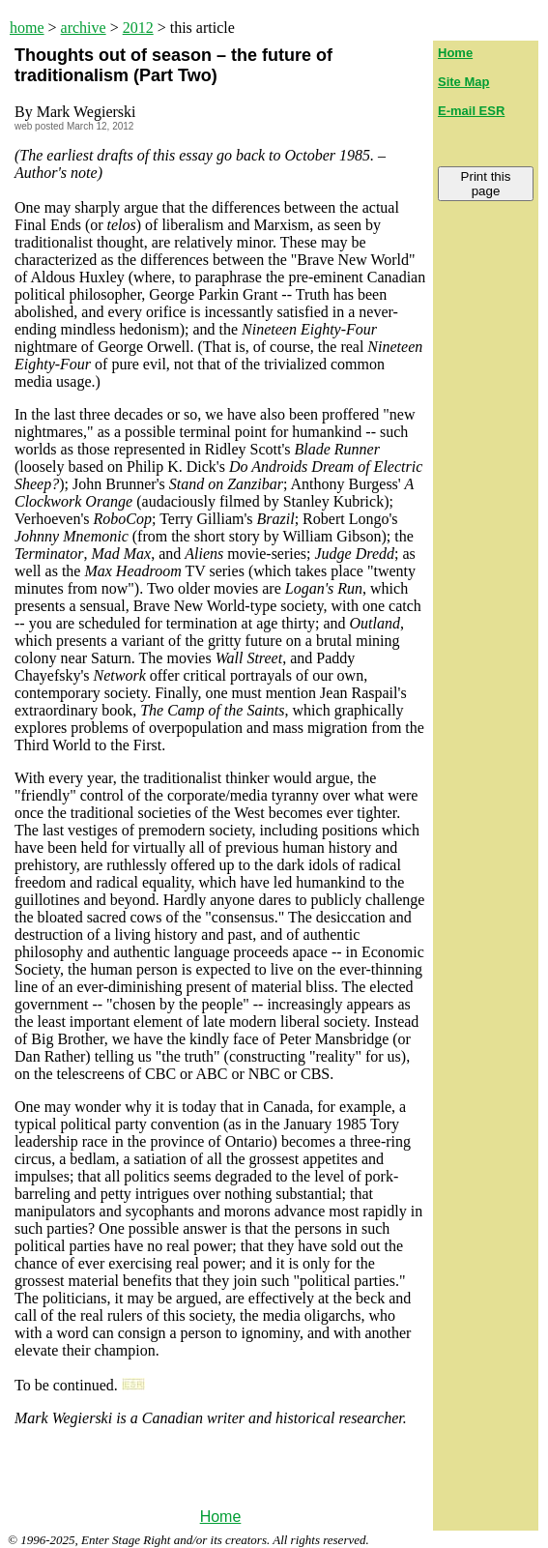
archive (83, 27)
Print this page (486, 183)
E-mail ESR (471, 110)
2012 (138, 27)
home (27, 27)
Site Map (463, 81)
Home (221, 1516)
